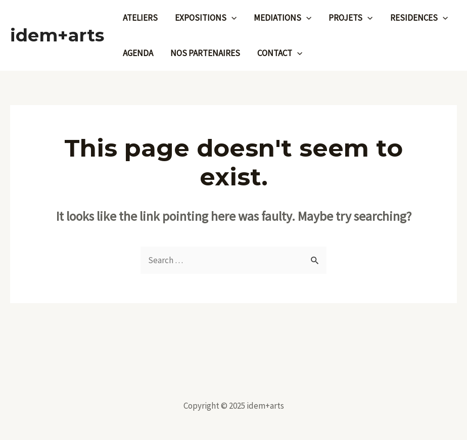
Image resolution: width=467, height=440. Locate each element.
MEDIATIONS (282, 17)
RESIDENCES (419, 17)
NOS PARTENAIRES (205, 53)
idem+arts (57, 35)
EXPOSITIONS (206, 17)
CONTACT (279, 53)
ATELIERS (140, 17)
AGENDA (138, 53)
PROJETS (350, 17)
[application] (231, 17)
